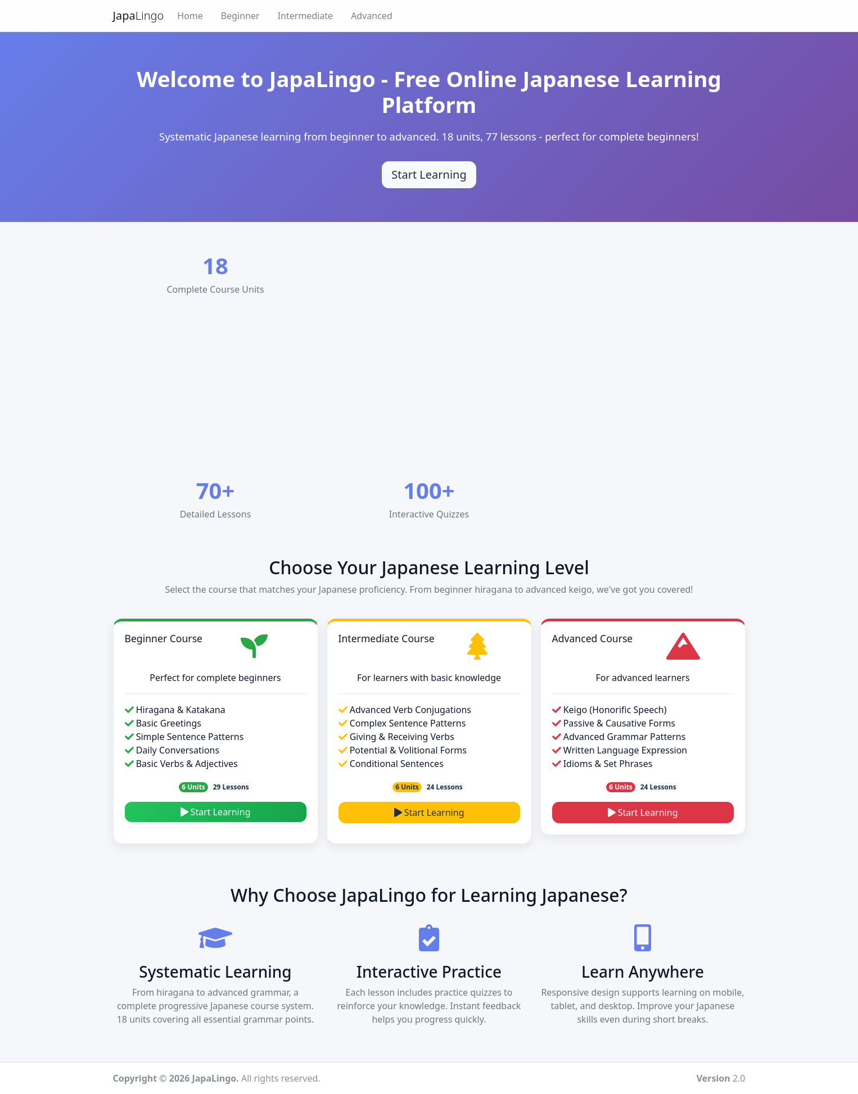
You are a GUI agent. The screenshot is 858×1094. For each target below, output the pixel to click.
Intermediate (305, 16)
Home (190, 16)
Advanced (371, 16)
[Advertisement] (446, 389)
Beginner (240, 16)
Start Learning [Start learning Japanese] (429, 174)
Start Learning (215, 812)
